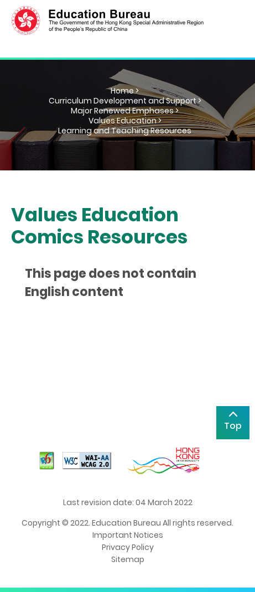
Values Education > (125, 121)
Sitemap (127, 559)
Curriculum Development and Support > (125, 101)
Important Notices (127, 535)
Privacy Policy (128, 547)
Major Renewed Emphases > (125, 111)
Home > (125, 91)
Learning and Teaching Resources (124, 131)
